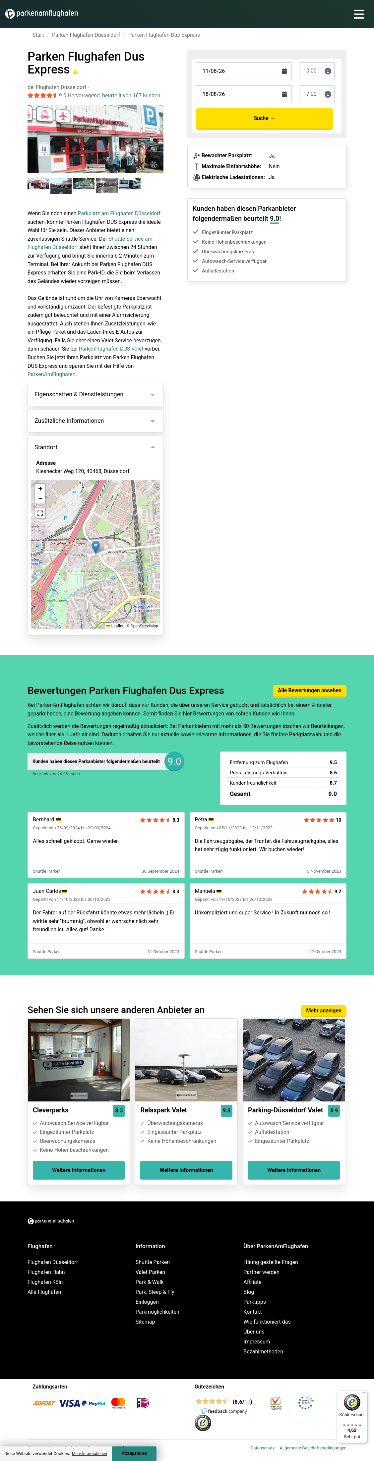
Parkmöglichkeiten (157, 1312)
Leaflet (114, 626)
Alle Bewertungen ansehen (310, 690)
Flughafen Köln (45, 1282)
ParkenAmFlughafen (52, 374)
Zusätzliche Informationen (69, 420)
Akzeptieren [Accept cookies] (134, 1453)
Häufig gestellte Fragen (270, 1262)
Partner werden (261, 1272)
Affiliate (252, 1282)
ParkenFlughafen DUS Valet (111, 349)
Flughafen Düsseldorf (53, 1262)
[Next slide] (156, 132)
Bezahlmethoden (263, 1351)
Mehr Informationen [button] (89, 1453)
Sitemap (145, 1322)
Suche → (264, 118)
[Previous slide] (34, 132)
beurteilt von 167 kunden (131, 95)
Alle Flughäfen (44, 1292)
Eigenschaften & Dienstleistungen (78, 394)
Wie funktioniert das (266, 1322)
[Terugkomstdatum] (244, 71)
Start (38, 35)
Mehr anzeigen (324, 1010)
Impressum (256, 1342)
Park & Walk (150, 1282)
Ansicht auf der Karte (68, 507)
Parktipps (254, 1302)
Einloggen (147, 1302)
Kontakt (252, 1312)
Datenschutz (263, 1447)
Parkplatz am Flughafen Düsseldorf (119, 213)
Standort (45, 447)
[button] (96, 547)
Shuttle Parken (153, 1262)
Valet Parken (150, 1272)
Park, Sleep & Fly (155, 1292)
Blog (248, 1292)
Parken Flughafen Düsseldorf (86, 35)
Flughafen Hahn (46, 1272)
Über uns (253, 1332)
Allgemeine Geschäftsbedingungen (313, 1447)
